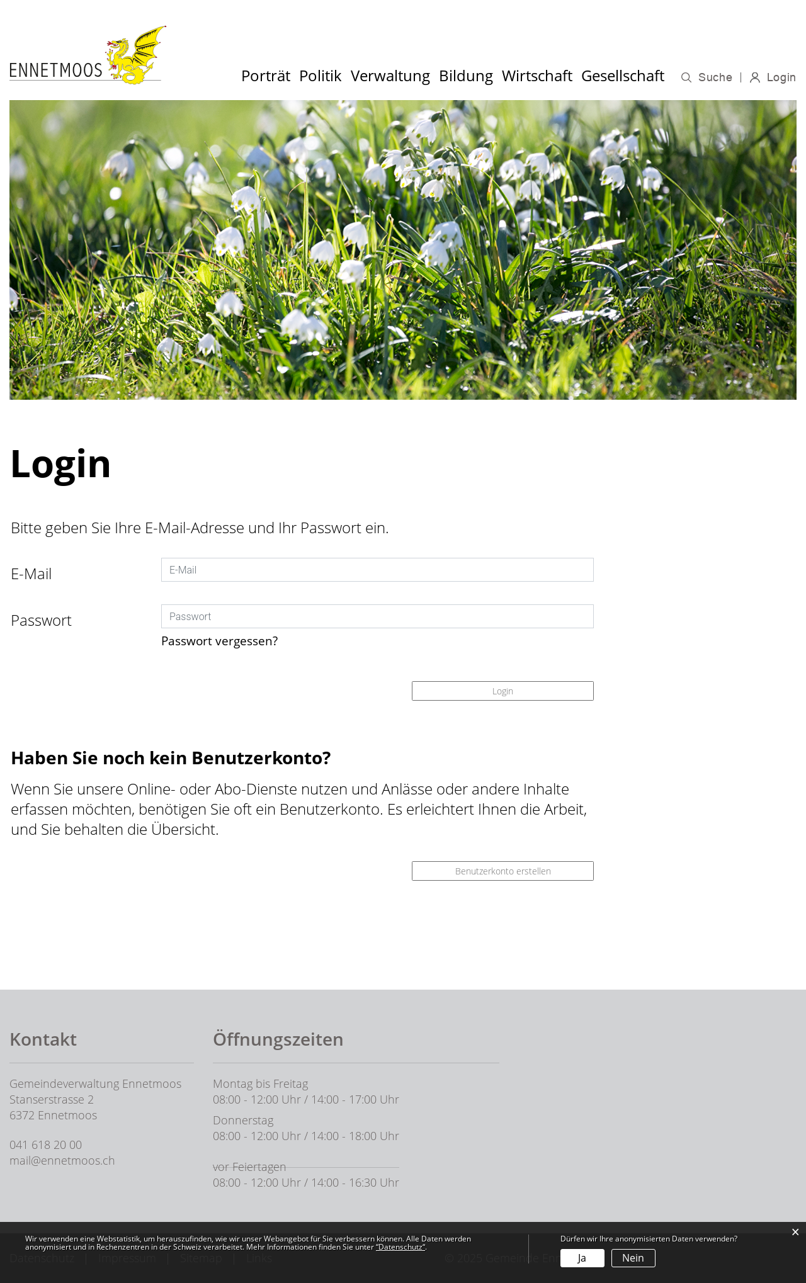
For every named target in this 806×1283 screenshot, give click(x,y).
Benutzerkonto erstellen (503, 871)
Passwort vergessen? (219, 640)
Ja (582, 1258)
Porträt (265, 75)
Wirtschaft (537, 75)
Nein (633, 1258)
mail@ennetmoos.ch (62, 1160)
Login (782, 77)
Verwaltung (390, 75)
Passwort (41, 619)
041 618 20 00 (45, 1144)
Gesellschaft (622, 75)
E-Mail (31, 573)
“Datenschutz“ (400, 1246)
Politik (320, 75)
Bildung (466, 75)
